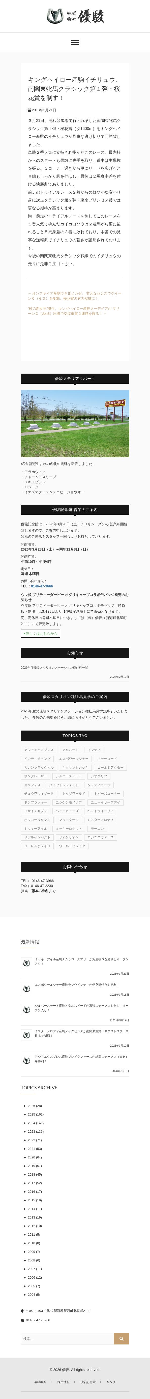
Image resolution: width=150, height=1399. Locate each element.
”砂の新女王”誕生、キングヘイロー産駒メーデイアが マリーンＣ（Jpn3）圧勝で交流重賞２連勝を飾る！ (73, 311)
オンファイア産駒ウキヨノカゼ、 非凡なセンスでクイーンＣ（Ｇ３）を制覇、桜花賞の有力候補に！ (75, 295)
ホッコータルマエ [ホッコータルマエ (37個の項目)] (37, 820)
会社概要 (40, 1382)
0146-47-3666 (42, 586)
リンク (111, 1382)
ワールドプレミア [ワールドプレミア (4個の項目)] (72, 846)
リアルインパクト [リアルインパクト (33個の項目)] (37, 837)
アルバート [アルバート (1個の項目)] (70, 750)
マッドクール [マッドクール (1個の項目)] (69, 820)
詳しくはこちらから (41, 634)
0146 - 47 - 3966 (35, 1320)
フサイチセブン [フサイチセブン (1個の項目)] (35, 811)
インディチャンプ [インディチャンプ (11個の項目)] (37, 759)
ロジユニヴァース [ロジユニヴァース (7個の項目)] (100, 837)
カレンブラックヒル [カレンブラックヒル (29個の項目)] (39, 767)
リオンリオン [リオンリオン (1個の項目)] (69, 837)
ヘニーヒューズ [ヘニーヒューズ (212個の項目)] (67, 811)
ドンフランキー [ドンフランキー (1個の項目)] (35, 802)
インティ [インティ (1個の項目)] (94, 750)
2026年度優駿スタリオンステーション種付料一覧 (54, 667)
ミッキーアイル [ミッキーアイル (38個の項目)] (35, 829)
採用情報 (63, 1382)
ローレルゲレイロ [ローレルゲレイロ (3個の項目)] (37, 846)
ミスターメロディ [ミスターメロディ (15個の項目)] (100, 820)
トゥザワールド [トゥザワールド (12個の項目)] (73, 793)
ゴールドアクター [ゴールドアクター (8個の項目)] (110, 767)
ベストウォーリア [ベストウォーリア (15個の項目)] (100, 811)
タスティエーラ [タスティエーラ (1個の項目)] (98, 785)
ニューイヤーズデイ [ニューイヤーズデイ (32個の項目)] (105, 802)
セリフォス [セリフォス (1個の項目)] (32, 785)
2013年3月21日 (42, 110)
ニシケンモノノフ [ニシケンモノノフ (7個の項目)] (69, 802)
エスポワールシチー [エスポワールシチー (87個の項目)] (73, 759)
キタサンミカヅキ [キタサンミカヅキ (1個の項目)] (75, 767)
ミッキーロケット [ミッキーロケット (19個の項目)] (69, 829)
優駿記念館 (88, 1382)
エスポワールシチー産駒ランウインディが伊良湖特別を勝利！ (77, 985)
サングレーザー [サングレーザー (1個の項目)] (35, 776)
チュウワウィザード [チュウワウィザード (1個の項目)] (39, 793)
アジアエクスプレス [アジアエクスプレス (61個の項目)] (39, 750)
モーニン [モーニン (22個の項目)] (97, 829)
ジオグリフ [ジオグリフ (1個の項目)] (99, 776)
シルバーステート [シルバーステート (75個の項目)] (69, 776)
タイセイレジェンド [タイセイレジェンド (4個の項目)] (64, 785)
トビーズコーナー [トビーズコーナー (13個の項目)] (107, 793)
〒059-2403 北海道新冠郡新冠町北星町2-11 (55, 1311)
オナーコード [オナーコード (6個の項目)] (107, 759)
